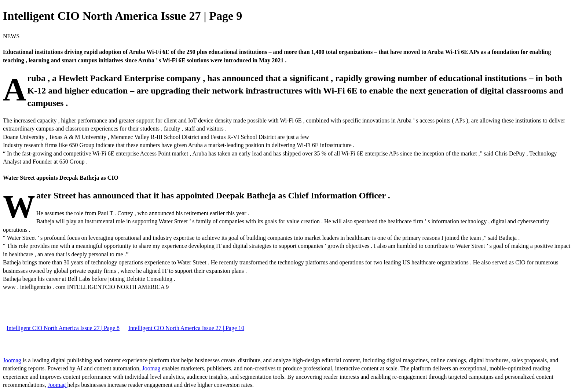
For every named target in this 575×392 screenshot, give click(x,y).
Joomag (13, 360)
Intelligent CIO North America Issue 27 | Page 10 (186, 328)
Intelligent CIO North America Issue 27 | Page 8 (63, 328)
